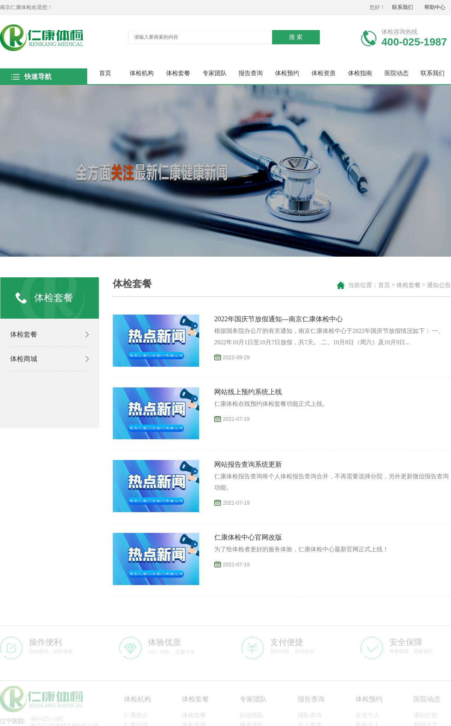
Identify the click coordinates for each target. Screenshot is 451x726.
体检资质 (324, 73)
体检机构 (142, 73)
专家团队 (215, 73)
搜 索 (296, 37)
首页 (105, 73)
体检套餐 (178, 73)
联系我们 (402, 7)
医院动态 (396, 73)
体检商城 (23, 359)
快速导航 (38, 76)
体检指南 (360, 73)
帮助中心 (434, 7)
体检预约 (287, 73)
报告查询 (251, 73)
